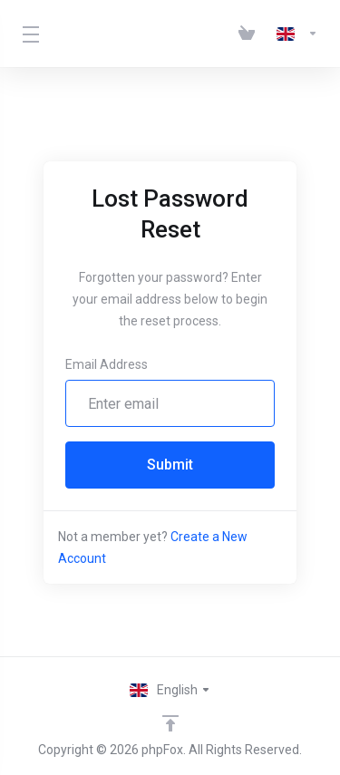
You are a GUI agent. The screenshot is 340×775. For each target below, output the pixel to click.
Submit (170, 464)
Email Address (106, 364)
